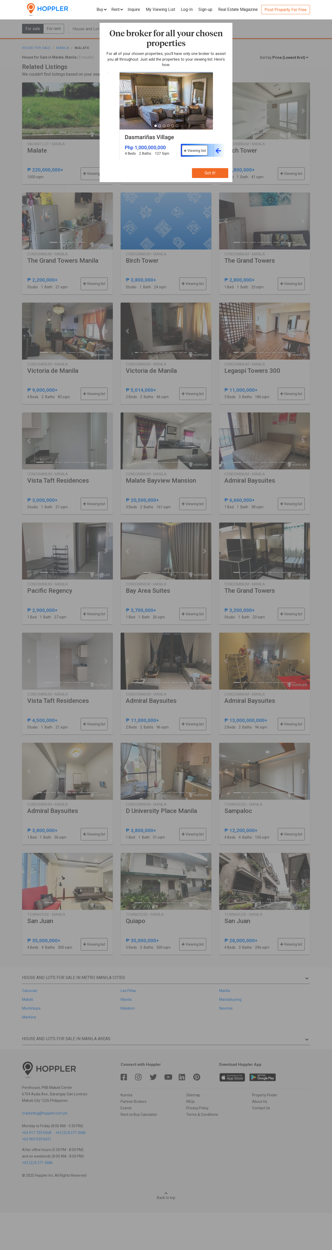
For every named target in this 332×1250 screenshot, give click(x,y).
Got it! (210, 172)
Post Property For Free (286, 9)
